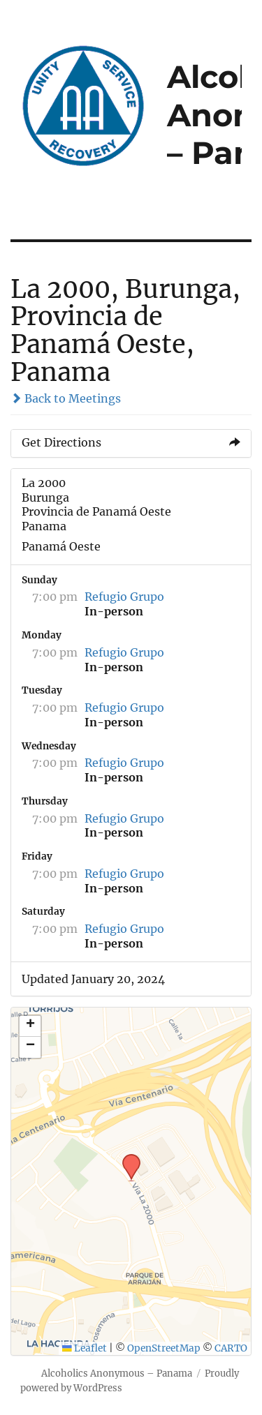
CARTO (230, 1348)
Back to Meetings (65, 398)
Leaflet (84, 1348)
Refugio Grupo (124, 597)
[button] (126, 1158)
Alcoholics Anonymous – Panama (116, 1373)
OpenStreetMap (164, 1348)
